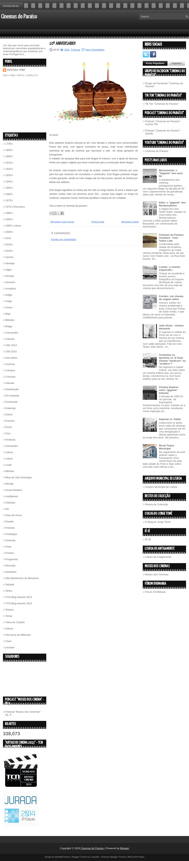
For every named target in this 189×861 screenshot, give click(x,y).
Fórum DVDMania (155, 591)
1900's (9, 156)
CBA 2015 (11, 351)
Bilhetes (9, 320)
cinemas (10, 364)
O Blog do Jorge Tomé (157, 521)
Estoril (8, 414)
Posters (9, 553)
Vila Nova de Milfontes (18, 634)
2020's (9, 250)
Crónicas (10, 376)
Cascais (9, 338)
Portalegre (11, 534)
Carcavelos (11, 332)
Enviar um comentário (63, 239)
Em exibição (12, 395)
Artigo (8, 301)
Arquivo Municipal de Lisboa (161, 486)
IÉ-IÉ (148, 539)
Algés (8, 269)
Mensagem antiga (130, 222)
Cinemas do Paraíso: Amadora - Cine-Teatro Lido (171, 237)
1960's (9, 194)
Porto (8, 546)
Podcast (10, 527)
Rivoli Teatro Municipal (166, 447)
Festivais (10, 439)
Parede (9, 521)
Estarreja (10, 408)
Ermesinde (11, 401)
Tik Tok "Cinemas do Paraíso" (162, 103)
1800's (9, 150)
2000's (9, 231)
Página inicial (11, 6)
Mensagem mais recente (62, 222)
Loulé (8, 464)
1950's (9, 187)
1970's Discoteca (15, 206)
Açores (9, 257)
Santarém (10, 571)
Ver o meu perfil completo (20, 75)
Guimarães (11, 445)
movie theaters (13, 490)
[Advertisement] (32, 104)
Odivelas (10, 502)
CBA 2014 (11, 345)
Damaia (9, 383)
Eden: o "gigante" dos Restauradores (172, 204)
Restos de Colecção (156, 504)
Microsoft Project (136, 857)
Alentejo (10, 263)
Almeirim (10, 282)
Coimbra (10, 370)
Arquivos (176, 63)
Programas (11, 559)
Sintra (8, 590)
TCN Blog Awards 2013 (18, 597)
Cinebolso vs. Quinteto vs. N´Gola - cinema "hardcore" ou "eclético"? (172, 359)
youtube (9, 647)
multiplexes (11, 496)
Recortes (10, 565)
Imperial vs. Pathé (170, 419)
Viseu (8, 641)
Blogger (124, 848)
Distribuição (12, 389)
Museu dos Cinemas (157, 574)
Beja (7, 313)
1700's (9, 143)
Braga (8, 326)
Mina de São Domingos (18, 477)
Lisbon (9, 458)
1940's (9, 181)
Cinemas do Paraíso (19, 17)
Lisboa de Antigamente (158, 556)
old (7, 508)
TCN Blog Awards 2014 (18, 603)
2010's (9, 244)
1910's (9, 162)
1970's (9, 200)
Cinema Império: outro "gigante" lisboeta (169, 390)
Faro (8, 433)
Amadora (10, 288)
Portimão (10, 540)
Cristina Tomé (16, 70)
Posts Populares (155, 63)
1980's (9, 213)
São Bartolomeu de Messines (22, 578)
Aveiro (9, 307)
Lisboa (9, 452)
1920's (9, 168)
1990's (9, 219)
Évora (8, 427)
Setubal (9, 584)
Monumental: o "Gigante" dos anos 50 (171, 173)
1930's (9, 175)
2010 (8, 238)
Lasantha (94, 857)
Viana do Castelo (15, 622)
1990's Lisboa (13, 225)
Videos (9, 628)
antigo (8, 294)
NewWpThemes (62, 857)
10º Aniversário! (62, 43)
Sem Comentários (94, 49)
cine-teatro (11, 357)
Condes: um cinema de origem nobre (171, 298)
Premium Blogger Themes (113, 857)
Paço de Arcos (13, 515)
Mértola (9, 471)
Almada (9, 275)
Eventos (10, 420)
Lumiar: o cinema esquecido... (169, 268)
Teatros (9, 609)
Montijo (9, 483)
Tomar (8, 615)
